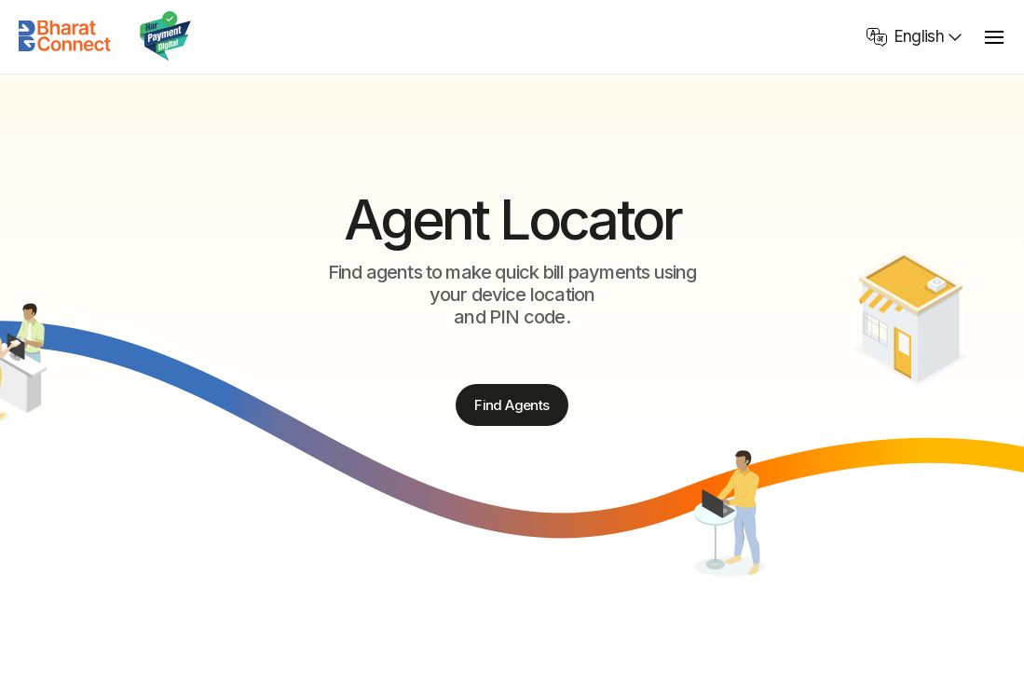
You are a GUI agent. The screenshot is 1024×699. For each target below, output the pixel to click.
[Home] (65, 37)
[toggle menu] (994, 36)
